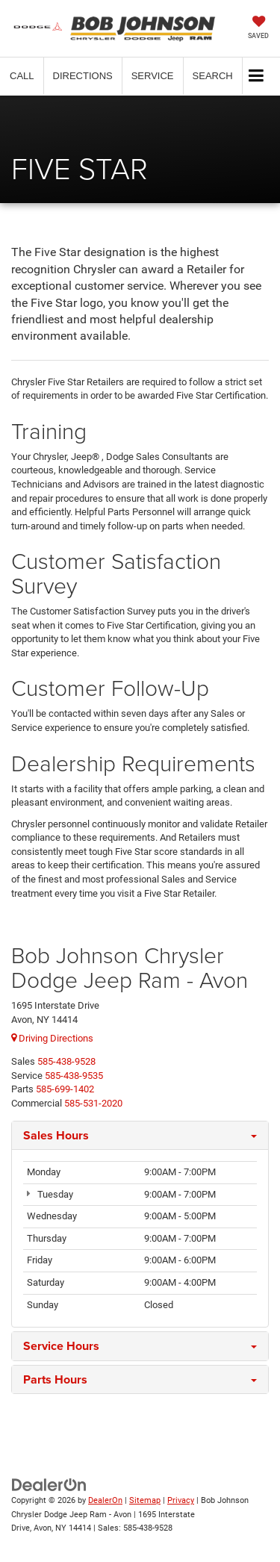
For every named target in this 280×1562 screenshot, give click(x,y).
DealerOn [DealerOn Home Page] (105, 1500)
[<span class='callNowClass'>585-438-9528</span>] (66, 1061)
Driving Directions (52, 1038)
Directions (83, 75)
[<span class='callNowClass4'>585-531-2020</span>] (93, 1103)
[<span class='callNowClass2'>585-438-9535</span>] (74, 1075)
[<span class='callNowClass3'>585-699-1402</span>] (65, 1089)
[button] (22, 76)
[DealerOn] (49, 1484)
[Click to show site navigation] (256, 76)
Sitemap (145, 1500)
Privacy (180, 1500)
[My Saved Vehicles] (258, 28)
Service (152, 75)
